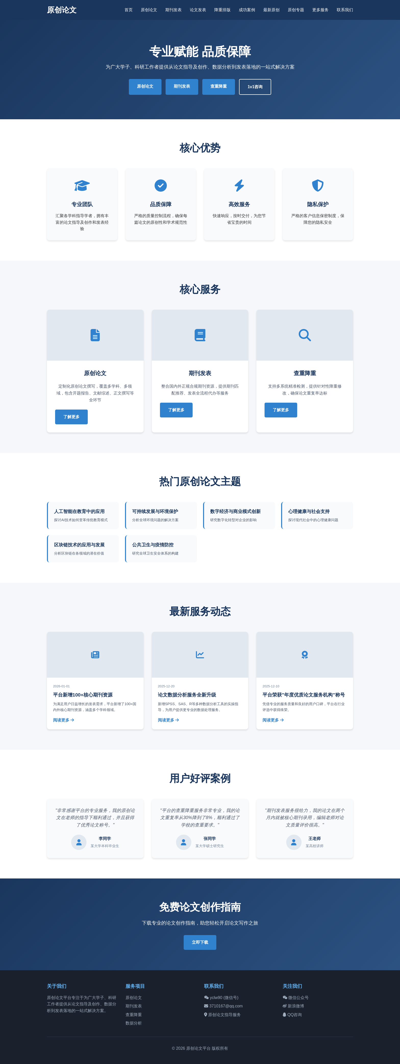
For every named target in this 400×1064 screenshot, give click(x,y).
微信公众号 (296, 997)
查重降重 (218, 86)
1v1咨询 (255, 87)
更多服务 (320, 10)
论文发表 (198, 10)
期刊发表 (173, 10)
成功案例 (247, 10)
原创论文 (62, 10)
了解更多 (71, 417)
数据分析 (134, 1023)
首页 (128, 10)
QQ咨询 (292, 1015)
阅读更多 (63, 720)
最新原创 (271, 10)
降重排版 (222, 10)
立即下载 (200, 942)
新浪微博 (293, 1006)
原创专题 (296, 10)
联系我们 (345, 10)
